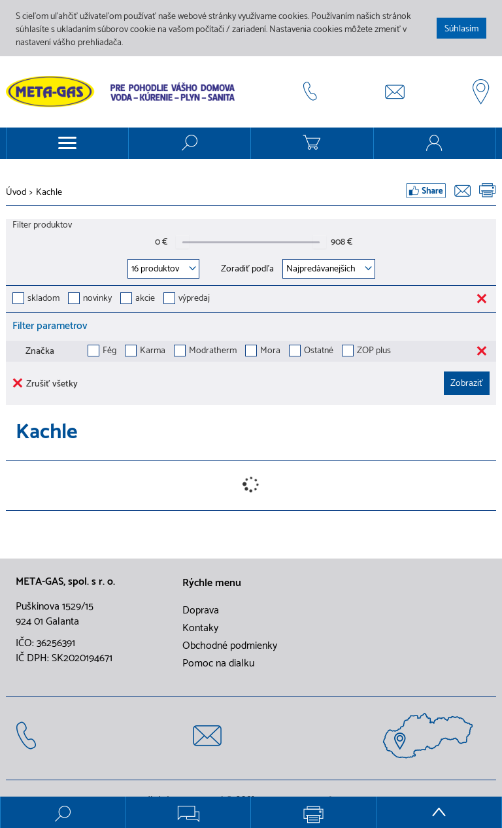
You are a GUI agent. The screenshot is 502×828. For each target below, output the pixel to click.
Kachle (49, 192)
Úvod (16, 192)
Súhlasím (461, 29)
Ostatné (318, 351)
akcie (145, 299)
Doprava (200, 610)
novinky (97, 299)
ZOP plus (374, 351)
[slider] (182, 242)
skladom (43, 299)
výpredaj (194, 299)
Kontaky (200, 628)
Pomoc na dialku (218, 663)
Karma (152, 351)
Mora (270, 351)
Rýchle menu (211, 583)
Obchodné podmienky (229, 646)
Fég (109, 351)
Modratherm (213, 351)
